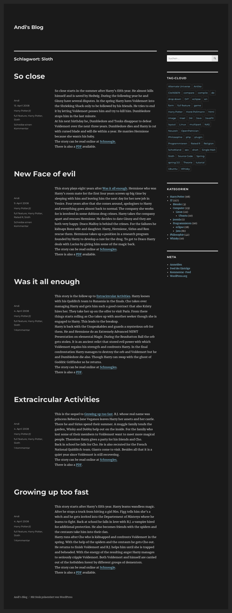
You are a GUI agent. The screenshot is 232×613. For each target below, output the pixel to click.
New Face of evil (45, 173)
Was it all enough (114, 188)
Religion (209, 143)
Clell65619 (174, 92)
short (195, 149)
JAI (190, 118)
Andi (17, 100)
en (205, 99)
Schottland (174, 149)
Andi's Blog (29, 27)
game (197, 105)
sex (187, 149)
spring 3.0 (174, 162)
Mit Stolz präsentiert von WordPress (51, 597)
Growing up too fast (98, 414)
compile (203, 92)
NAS (207, 124)
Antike (198, 86)
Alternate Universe (179, 86)
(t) (29, 110)
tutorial (200, 162)
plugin (198, 137)
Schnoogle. (108, 141)
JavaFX (209, 118)
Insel (182, 118)
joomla (177, 219)
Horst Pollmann (195, 111)
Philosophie (175, 137)
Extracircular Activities (57, 399)
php (188, 137)
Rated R (18, 217)
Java (199, 118)
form (171, 105)
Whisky (185, 168)
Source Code (185, 156)
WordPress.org (178, 276)
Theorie (187, 162)
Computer (178, 208)
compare (189, 92)
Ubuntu (172, 168)
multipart (195, 124)
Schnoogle (107, 567)
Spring (200, 156)
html (211, 111)
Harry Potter (21, 110)
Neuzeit (173, 130)
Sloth (17, 119)
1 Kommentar (22, 330)
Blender (177, 204)
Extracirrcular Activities (113, 296)
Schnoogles (108, 249)
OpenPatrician (190, 130)
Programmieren (177, 143)
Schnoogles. (108, 459)
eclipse (196, 99)
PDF (79, 146)
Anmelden (176, 264)
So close (29, 76)
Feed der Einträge (180, 268)
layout (172, 124)
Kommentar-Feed (180, 272)
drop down (174, 99)
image (172, 118)
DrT (187, 99)
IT (171, 200)
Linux (182, 124)
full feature (20, 115)
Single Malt (208, 149)
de (212, 92)
